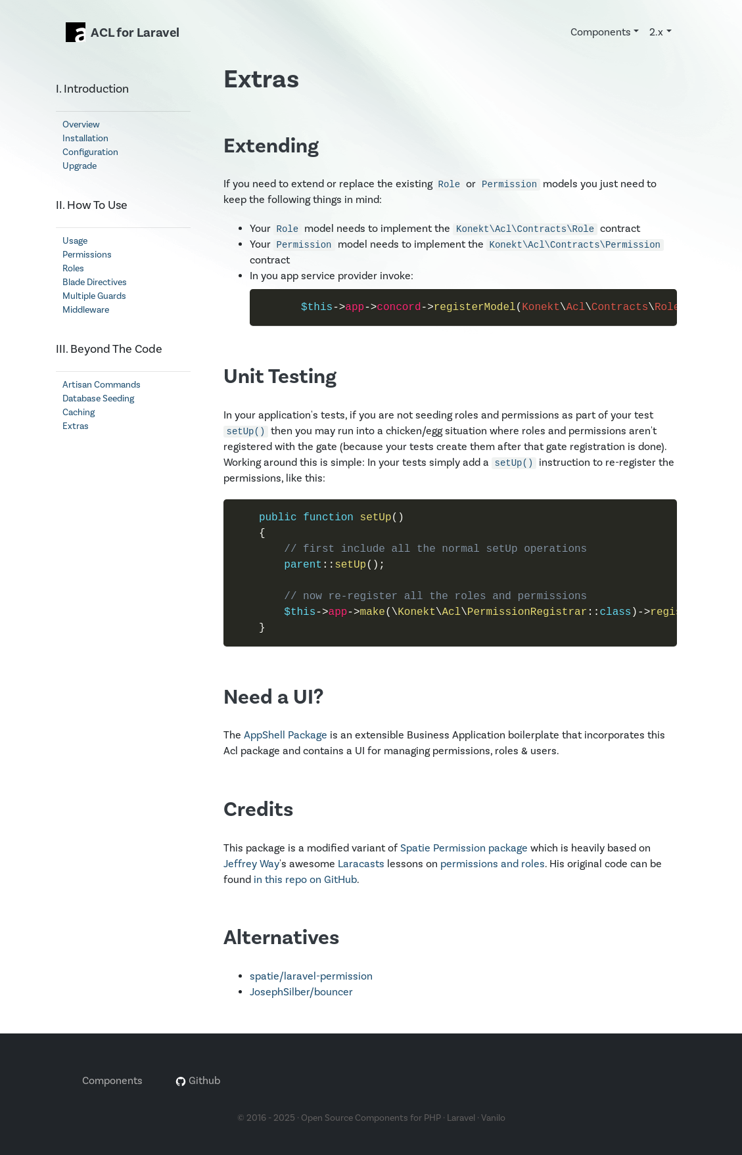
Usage (74, 241)
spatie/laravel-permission (311, 976)
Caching (78, 413)
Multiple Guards (94, 296)
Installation (85, 139)
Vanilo (493, 1118)
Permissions (87, 255)
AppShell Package (285, 735)
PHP (432, 1118)
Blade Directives (94, 282)
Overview (81, 125)
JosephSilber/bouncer (301, 992)
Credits (258, 809)
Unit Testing (279, 376)
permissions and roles (492, 864)
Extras (75, 426)
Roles (73, 269)
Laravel (461, 1118)
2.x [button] (656, 32)
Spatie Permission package (464, 848)
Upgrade (79, 166)
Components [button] (600, 32)
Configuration (90, 152)
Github (197, 1080)
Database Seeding (98, 399)
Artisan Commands (101, 385)
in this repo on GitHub (305, 879)
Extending (271, 146)
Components (112, 1080)
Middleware (85, 310)
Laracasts (361, 864)
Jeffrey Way (251, 864)
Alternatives (281, 937)
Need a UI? (273, 697)
